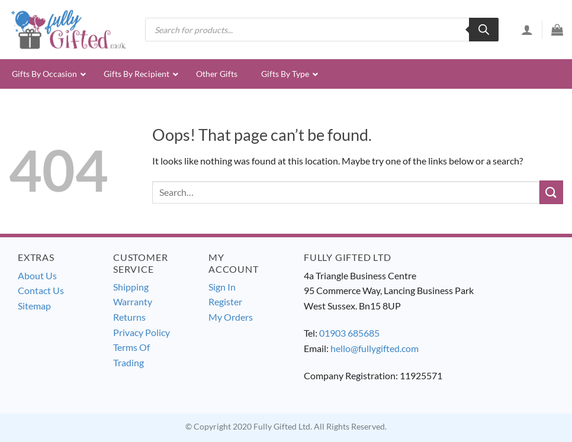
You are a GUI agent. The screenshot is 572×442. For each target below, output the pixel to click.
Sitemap (34, 305)
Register (225, 301)
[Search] (484, 29)
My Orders (230, 316)
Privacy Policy (141, 332)
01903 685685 (349, 332)
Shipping (131, 286)
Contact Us (41, 290)
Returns (129, 316)
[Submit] (551, 192)
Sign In (222, 286)
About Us (37, 275)
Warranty (132, 301)
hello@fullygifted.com (374, 348)
